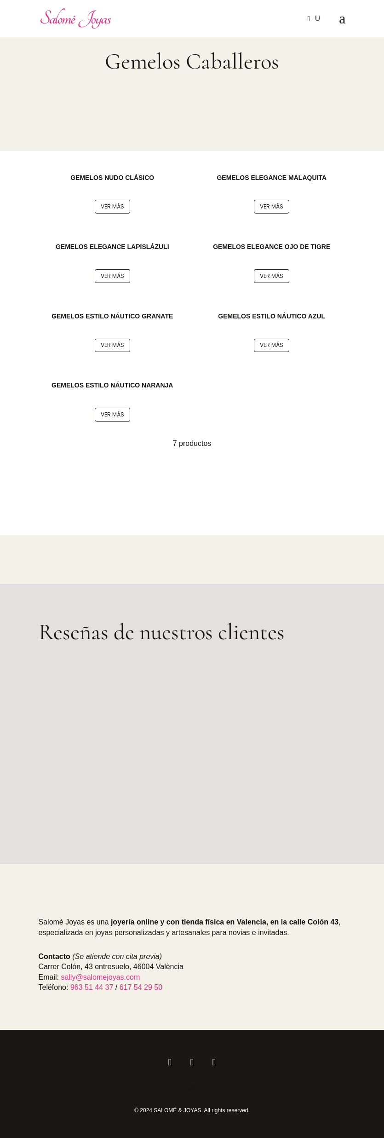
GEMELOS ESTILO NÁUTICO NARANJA (112, 385)
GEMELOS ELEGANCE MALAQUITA (272, 177)
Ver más (112, 206)
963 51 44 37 (91, 987)
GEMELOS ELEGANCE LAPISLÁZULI (112, 246)
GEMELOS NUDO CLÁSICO (112, 177)
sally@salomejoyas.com (100, 977)
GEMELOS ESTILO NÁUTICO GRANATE (112, 316)
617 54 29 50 (141, 987)
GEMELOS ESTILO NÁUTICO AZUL (271, 316)
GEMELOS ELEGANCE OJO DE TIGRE (271, 246)
